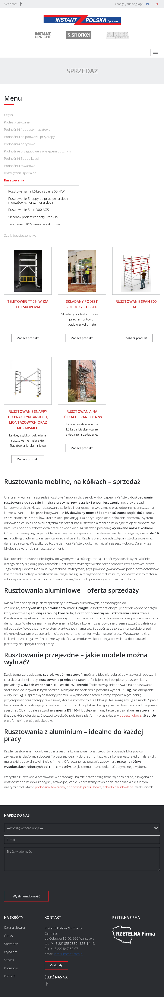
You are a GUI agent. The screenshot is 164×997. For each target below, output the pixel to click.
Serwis (9, 960)
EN (156, 4)
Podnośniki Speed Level (21, 158)
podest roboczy (131, 715)
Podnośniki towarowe (19, 166)
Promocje (11, 968)
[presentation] (36, 882)
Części (8, 115)
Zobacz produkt (28, 338)
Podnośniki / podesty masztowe (27, 129)
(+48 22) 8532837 (64, 943)
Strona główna (14, 928)
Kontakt (9, 976)
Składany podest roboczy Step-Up (33, 217)
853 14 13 (87, 943)
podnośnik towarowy (50, 787)
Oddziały (56, 965)
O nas (8, 935)
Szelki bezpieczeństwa (20, 235)
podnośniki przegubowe (84, 787)
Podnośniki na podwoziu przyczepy (29, 137)
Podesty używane (17, 122)
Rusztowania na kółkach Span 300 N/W (36, 191)
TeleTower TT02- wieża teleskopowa (34, 224)
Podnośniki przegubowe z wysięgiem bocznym (37, 151)
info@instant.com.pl (68, 954)
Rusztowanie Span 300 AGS (28, 210)
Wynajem (10, 952)
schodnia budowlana (118, 787)
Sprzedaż (11, 944)
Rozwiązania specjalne (20, 173)
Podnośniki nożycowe (19, 144)
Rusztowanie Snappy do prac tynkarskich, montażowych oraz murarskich (38, 200)
